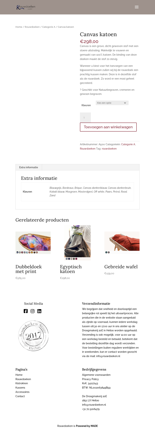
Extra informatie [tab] (28, 167)
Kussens (20, 387)
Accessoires (22, 392)
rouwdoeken (109, 148)
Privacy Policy (90, 379)
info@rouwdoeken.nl (94, 404)
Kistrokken (21, 383)
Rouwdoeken (32, 27)
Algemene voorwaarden (96, 374)
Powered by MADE (87, 426)
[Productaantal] (85, 117)
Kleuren (86, 105)
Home (18, 27)
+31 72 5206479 (91, 409)
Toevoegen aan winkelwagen (108, 127)
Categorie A (48, 27)
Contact (20, 396)
